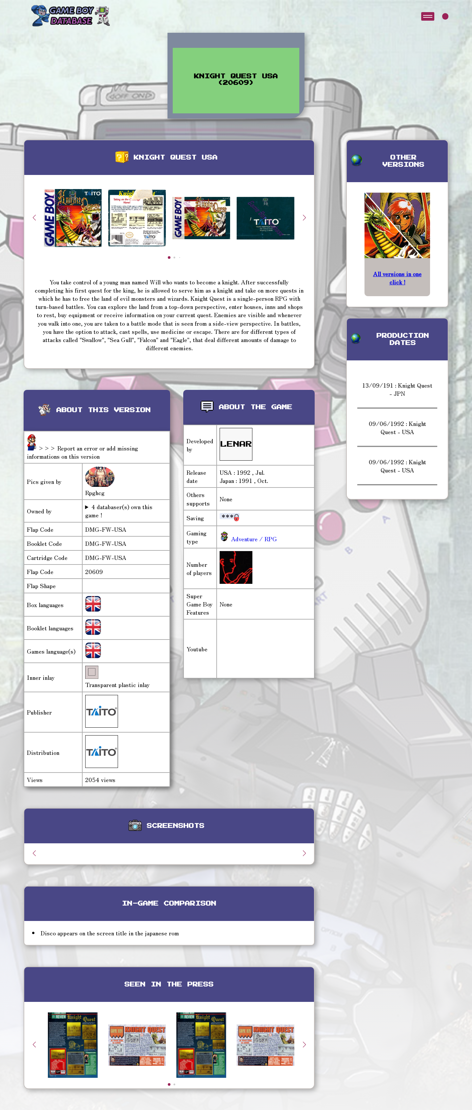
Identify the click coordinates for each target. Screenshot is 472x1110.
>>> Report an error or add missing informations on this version (82, 452)
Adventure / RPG (253, 538)
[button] (304, 217)
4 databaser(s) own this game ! (118, 511)
